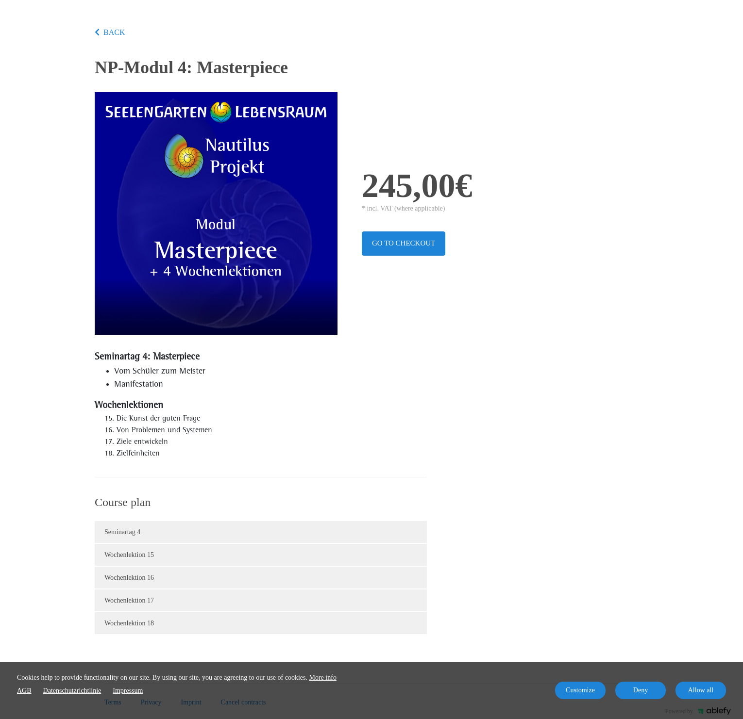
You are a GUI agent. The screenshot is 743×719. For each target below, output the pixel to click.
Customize (580, 690)
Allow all (701, 690)
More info (323, 677)
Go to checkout (403, 243)
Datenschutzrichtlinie (72, 690)
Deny (640, 690)
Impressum (128, 690)
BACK (110, 32)
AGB (24, 690)
